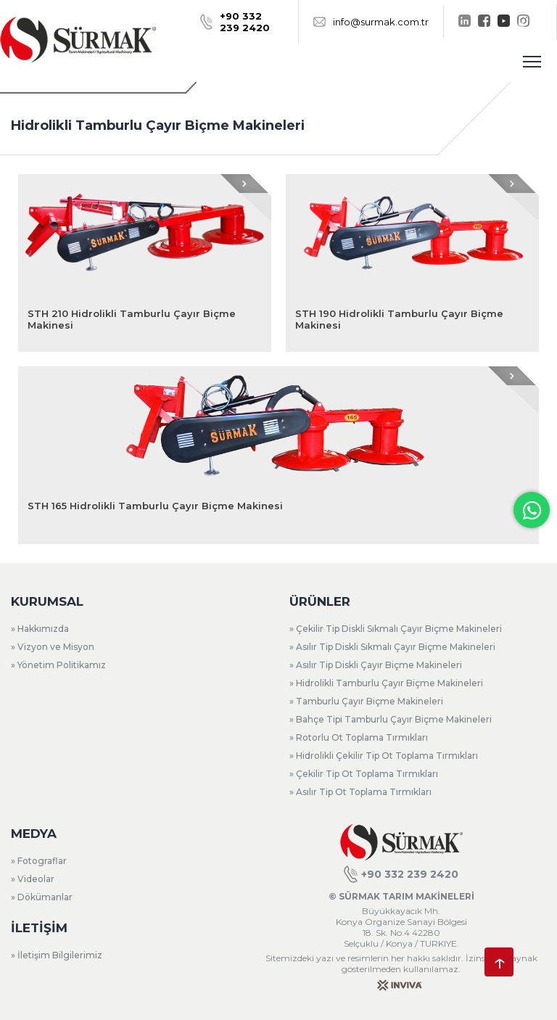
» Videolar (32, 878)
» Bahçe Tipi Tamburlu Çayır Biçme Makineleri (390, 719)
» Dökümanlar (42, 897)
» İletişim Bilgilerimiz (56, 955)
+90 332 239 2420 (401, 874)
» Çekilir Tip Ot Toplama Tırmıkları (363, 773)
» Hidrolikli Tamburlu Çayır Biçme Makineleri (386, 683)
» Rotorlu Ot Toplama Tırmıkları (358, 737)
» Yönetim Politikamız (58, 664)
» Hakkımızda (40, 628)
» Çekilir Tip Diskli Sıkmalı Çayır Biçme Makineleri (395, 628)
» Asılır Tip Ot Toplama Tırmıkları (360, 791)
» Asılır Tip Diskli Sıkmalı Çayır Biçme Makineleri (392, 646)
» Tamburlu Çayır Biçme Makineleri (366, 701)
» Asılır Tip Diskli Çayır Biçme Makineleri (375, 664)
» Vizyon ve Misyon (52, 646)
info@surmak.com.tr (371, 22)
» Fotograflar (39, 860)
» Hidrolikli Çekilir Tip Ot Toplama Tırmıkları (383, 755)
